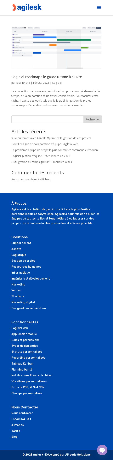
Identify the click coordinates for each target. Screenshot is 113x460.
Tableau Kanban (22, 363)
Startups (17, 296)
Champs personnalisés (26, 393)
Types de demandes (24, 345)
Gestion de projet (23, 260)
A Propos (17, 425)
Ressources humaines (26, 266)
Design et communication (28, 308)
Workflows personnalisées (29, 381)
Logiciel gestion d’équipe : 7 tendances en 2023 (40, 156)
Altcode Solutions (78, 454)
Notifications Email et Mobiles (31, 375)
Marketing (18, 284)
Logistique (18, 255)
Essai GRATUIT (21, 419)
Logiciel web (19, 328)
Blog (14, 436)
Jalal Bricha (23, 82)
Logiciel (57, 82)
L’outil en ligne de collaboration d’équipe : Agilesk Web (44, 144)
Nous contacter (22, 413)
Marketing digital (23, 302)
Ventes (16, 290)
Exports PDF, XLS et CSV (27, 387)
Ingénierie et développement (30, 278)
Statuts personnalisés (26, 351)
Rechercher (93, 119)
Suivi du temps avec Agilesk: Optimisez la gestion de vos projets (51, 138)
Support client (21, 243)
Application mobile (24, 334)
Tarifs (15, 431)
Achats (16, 249)
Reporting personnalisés (28, 357)
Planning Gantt (21, 369)
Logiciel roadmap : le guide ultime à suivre (46, 76)
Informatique (20, 272)
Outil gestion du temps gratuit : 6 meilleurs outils (41, 162)
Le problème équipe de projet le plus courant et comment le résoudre (55, 150)
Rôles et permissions (25, 340)
